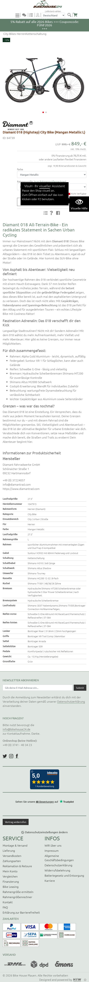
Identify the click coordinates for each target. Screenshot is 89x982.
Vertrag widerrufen (15, 821)
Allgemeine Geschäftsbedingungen (59, 858)
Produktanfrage (50, 202)
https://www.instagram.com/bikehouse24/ (11, 756)
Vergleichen (10, 876)
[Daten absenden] (80, 688)
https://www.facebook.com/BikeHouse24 (17, 756)
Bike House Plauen (24, 975)
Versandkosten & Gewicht (73, 165)
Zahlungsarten (12, 861)
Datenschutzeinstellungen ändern (46, 832)
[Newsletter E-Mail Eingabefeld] (37, 688)
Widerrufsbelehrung (57, 870)
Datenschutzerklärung (71, 701)
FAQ (5, 907)
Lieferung (9, 850)
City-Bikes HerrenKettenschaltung (24, 34)
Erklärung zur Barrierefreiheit (21, 912)
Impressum (52, 850)
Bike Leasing (10, 887)
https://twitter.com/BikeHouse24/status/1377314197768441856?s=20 (5, 756)
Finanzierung (11, 881)
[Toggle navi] (17, 15)
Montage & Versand (15, 845)
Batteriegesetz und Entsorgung (64, 875)
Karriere (50, 880)
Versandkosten (12, 856)
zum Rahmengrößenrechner (49, 181)
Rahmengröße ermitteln (18, 892)
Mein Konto (10, 871)
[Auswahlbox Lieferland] (53, 15)
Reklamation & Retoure (17, 866)
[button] (43, 112)
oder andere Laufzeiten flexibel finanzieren (62, 159)
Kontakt (8, 902)
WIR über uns (53, 845)
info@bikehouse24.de (16, 729)
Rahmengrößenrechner (17, 897)
